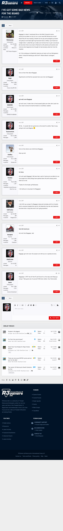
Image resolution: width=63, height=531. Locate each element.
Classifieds (36, 458)
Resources (6, 474)
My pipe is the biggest (14, 379)
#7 (59, 224)
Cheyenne (14, 266)
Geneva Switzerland (11, 316)
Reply (57, 61)
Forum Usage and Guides (42, 472)
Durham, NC (13, 162)
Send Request (39, 484)
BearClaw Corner (23, 381)
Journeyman (11, 398)
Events (35, 452)
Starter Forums (37, 442)
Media (47, 3)
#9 (59, 274)
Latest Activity (7, 477)
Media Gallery (7, 471)
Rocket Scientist (52, 389)
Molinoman (5, 17)
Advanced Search (7, 484)
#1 (59, 31)
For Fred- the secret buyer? (15, 387)
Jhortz (55, 381)
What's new (37, 3)
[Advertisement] (31, 177)
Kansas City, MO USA (11, 88)
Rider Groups (36, 455)
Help (42, 504)
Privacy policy (36, 504)
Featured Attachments (9, 480)
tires (10, 400)
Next (10, 25)
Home (21, 2)
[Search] (59, 2)
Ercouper (10, 381)
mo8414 (54, 396)
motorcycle (11, 420)
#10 (59, 297)
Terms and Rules (26, 504)
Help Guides (39, 478)
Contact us (18, 504)
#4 (59, 122)
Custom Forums (37, 446)
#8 (59, 249)
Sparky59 (54, 408)
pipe (31, 381)
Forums (27, 3)
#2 (59, 69)
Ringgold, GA (13, 241)
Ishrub (9, 389)
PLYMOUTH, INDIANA (11, 114)
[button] (31, 2)
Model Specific (37, 449)
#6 (59, 192)
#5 (59, 145)
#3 (59, 96)
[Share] (57, 31)
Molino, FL (14, 47)
